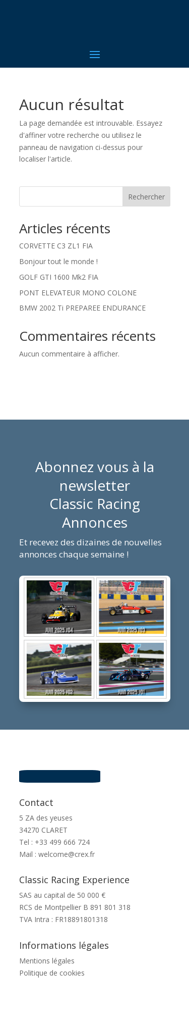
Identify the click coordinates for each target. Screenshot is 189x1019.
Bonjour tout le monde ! (58, 261)
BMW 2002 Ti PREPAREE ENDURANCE (82, 308)
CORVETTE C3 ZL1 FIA (56, 245)
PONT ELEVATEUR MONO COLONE (78, 292)
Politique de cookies (52, 973)
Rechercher (146, 196)
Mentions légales (47, 960)
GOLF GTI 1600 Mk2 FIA (58, 277)
